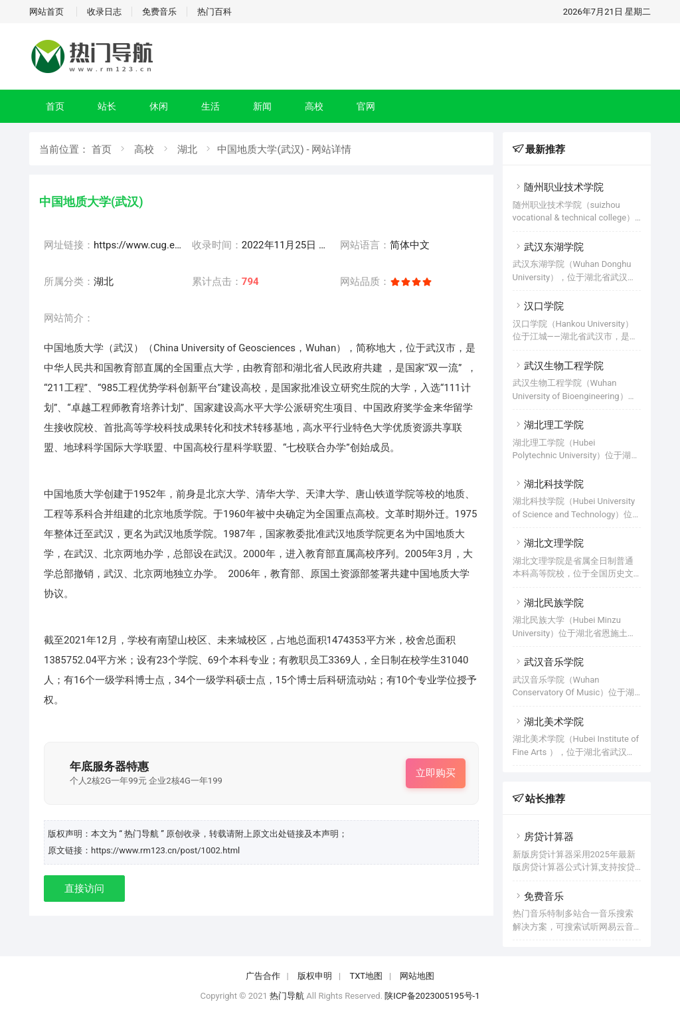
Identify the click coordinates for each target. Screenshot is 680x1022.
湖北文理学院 (548, 543)
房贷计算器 (543, 837)
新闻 (262, 106)
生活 (210, 106)
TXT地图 (365, 976)
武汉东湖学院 (548, 247)
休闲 (158, 106)
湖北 (187, 149)
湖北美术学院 (548, 722)
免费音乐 (159, 12)
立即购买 (436, 773)
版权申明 (315, 976)
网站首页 (46, 12)
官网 (366, 106)
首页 (55, 106)
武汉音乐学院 (548, 662)
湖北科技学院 (548, 484)
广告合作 (263, 976)
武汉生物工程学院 (558, 366)
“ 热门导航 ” (142, 834)
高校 (314, 106)
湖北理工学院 (548, 425)
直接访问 (84, 888)
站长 (107, 106)
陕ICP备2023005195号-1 (431, 996)
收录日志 (104, 12)
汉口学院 (538, 306)
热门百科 (214, 12)
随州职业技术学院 (558, 187)
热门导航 (287, 996)
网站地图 (417, 976)
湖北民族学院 (548, 603)
